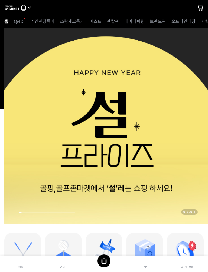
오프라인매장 (183, 21)
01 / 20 (187, 212)
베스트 (96, 21)
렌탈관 (113, 21)
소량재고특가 (72, 21)
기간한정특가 (43, 21)
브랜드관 (158, 21)
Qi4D (19, 21)
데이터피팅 (134, 21)
